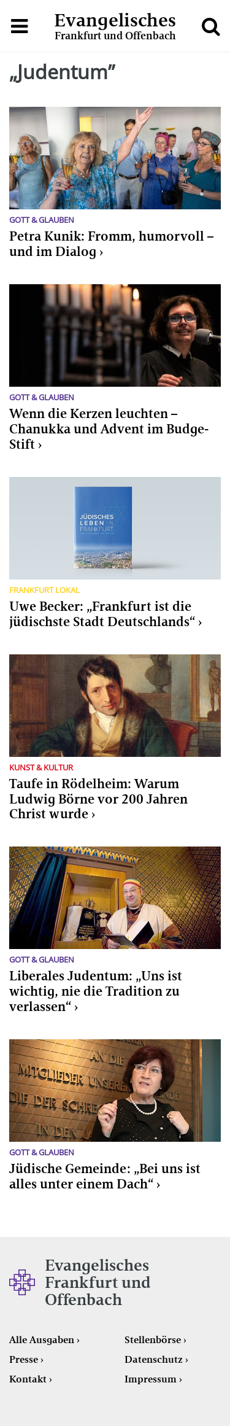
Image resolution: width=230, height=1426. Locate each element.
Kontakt (28, 1379)
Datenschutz (154, 1359)
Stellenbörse (153, 1340)
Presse (23, 1359)
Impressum (151, 1379)
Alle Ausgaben (41, 1340)
